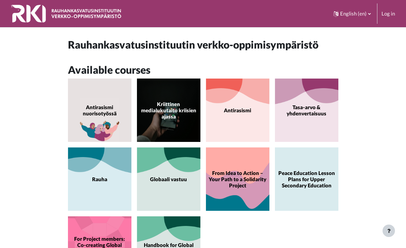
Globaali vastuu (168, 179)
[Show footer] (389, 231)
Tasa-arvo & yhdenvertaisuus (306, 110)
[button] (352, 13)
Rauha (99, 179)
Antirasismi (237, 110)
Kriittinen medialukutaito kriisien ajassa (168, 110)
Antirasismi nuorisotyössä (100, 110)
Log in (388, 13)
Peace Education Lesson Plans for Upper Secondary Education (306, 179)
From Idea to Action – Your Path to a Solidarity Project (237, 179)
